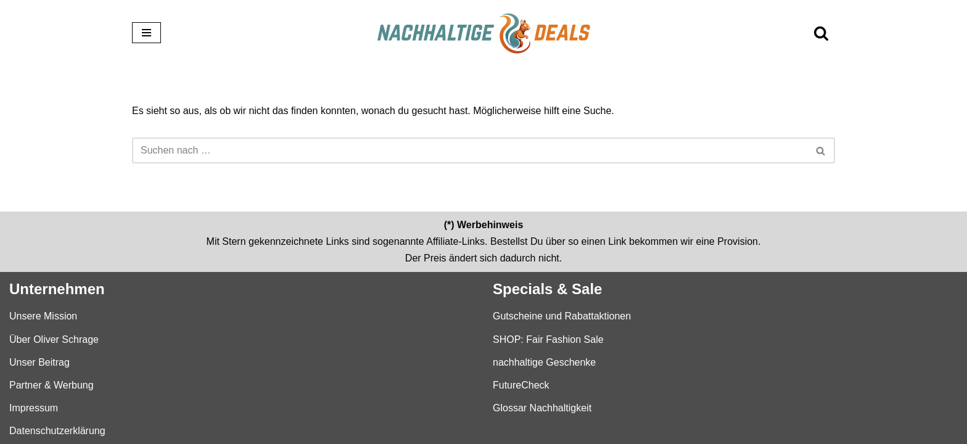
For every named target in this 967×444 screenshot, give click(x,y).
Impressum (33, 408)
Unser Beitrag (39, 361)
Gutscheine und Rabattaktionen (562, 316)
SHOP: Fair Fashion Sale (548, 339)
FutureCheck (521, 384)
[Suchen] (821, 33)
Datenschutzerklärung (57, 431)
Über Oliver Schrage (54, 339)
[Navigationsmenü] (146, 32)
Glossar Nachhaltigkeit (542, 408)
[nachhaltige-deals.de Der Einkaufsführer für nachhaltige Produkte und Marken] (483, 32)
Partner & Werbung (51, 384)
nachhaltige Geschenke (544, 361)
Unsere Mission (43, 316)
